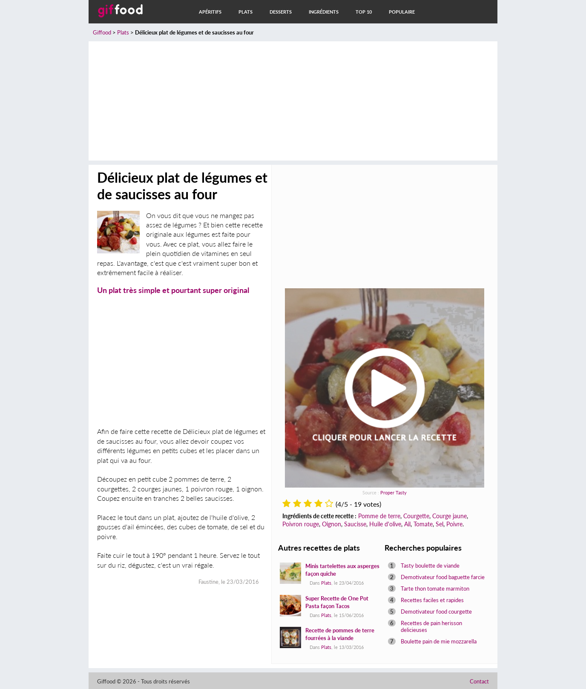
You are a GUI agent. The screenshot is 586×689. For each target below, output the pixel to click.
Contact (479, 681)
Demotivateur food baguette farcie (443, 577)
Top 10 (364, 11)
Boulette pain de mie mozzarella (439, 641)
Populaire (402, 11)
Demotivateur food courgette (436, 611)
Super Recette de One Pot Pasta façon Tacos (336, 602)
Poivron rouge (300, 524)
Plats (245, 11)
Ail (407, 524)
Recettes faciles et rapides (432, 600)
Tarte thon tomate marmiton (435, 588)
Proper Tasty (393, 492)
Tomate (423, 524)
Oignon (331, 524)
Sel (439, 524)
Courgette (416, 516)
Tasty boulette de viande (430, 565)
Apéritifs (210, 11)
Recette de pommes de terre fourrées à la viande (339, 634)
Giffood (102, 32)
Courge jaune (449, 516)
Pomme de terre (379, 516)
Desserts (281, 11)
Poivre (454, 524)
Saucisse (355, 524)
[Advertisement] (293, 101)
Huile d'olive (385, 524)
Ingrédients (324, 11)
